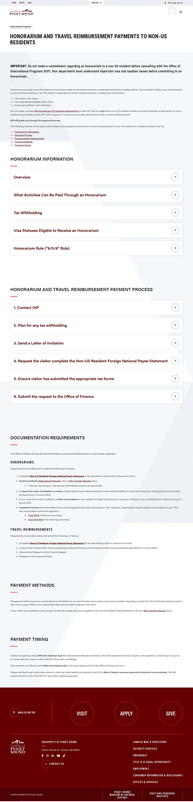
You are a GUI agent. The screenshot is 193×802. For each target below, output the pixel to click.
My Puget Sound (173, 2)
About (68, 12)
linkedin (53, 755)
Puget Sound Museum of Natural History (122, 795)
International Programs (20, 26)
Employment (141, 768)
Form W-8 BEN (35, 519)
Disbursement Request (49, 480)
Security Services (145, 748)
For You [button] (96, 2)
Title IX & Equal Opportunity (152, 762)
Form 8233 (33, 515)
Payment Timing (23, 145)
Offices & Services (145, 782)
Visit (14, 2)
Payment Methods (24, 141)
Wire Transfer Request (80, 480)
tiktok (64, 755)
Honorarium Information (27, 131)
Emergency (140, 755)
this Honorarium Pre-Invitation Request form (57, 111)
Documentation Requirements (29, 138)
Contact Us (53, 764)
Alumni (165, 12)
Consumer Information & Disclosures (158, 775)
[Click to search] (180, 12)
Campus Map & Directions (149, 742)
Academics (86, 12)
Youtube (58, 755)
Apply (21, 2)
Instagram (47, 755)
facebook (42, 755)
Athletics (150, 12)
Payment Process (23, 135)
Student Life (129, 12)
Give (30, 2)
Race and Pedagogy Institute (162, 794)
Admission (107, 12)
